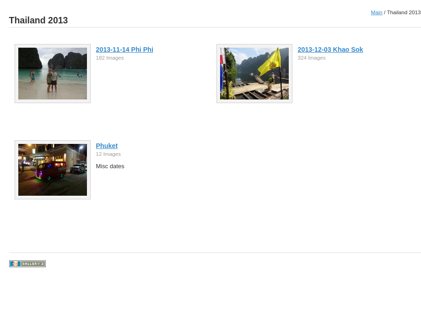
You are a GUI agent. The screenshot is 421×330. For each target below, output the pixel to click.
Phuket (107, 145)
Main (377, 12)
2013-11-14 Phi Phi (125, 49)
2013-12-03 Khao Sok (330, 49)
